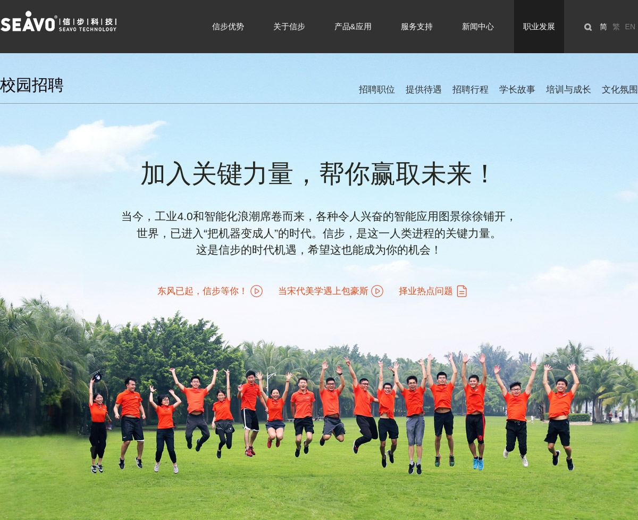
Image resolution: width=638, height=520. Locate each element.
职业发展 (539, 26)
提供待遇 (424, 90)
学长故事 (517, 90)
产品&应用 (353, 26)
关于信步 (289, 26)
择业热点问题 (426, 291)
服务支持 (417, 26)
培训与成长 (568, 90)
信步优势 (228, 26)
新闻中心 (478, 26)
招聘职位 (377, 90)
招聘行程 (470, 90)
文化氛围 (620, 90)
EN (630, 26)
